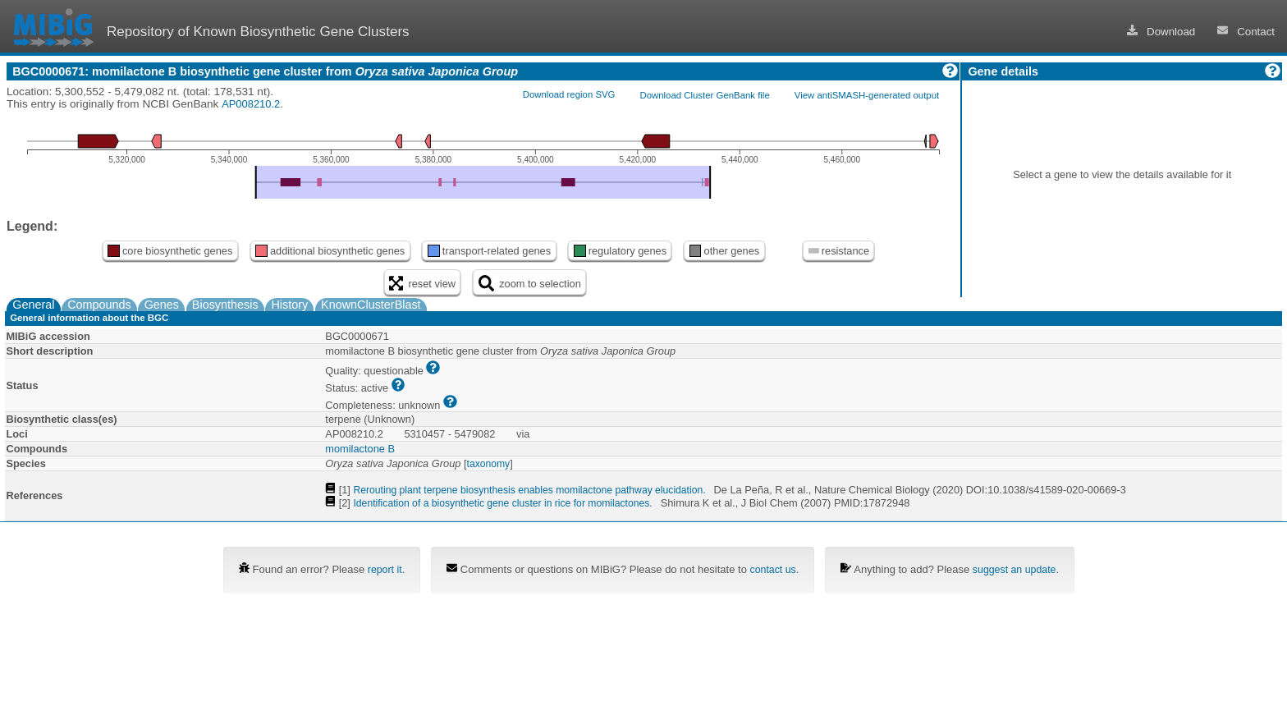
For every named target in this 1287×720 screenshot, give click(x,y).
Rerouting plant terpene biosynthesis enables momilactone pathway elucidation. (529, 490)
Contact (1246, 31)
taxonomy (489, 464)
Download (1161, 31)
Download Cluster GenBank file (704, 95)
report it (385, 570)
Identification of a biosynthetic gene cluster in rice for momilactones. (502, 503)
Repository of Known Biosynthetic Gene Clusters (258, 31)
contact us (773, 570)
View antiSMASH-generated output (867, 95)
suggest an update (1014, 570)
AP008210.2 (251, 104)
